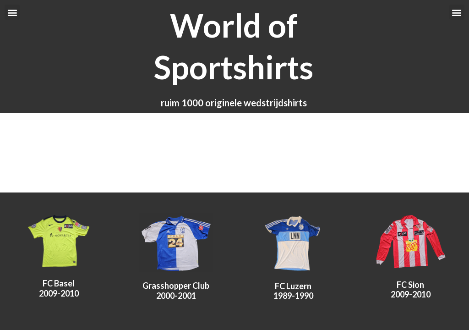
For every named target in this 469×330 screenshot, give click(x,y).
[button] (12, 12)
